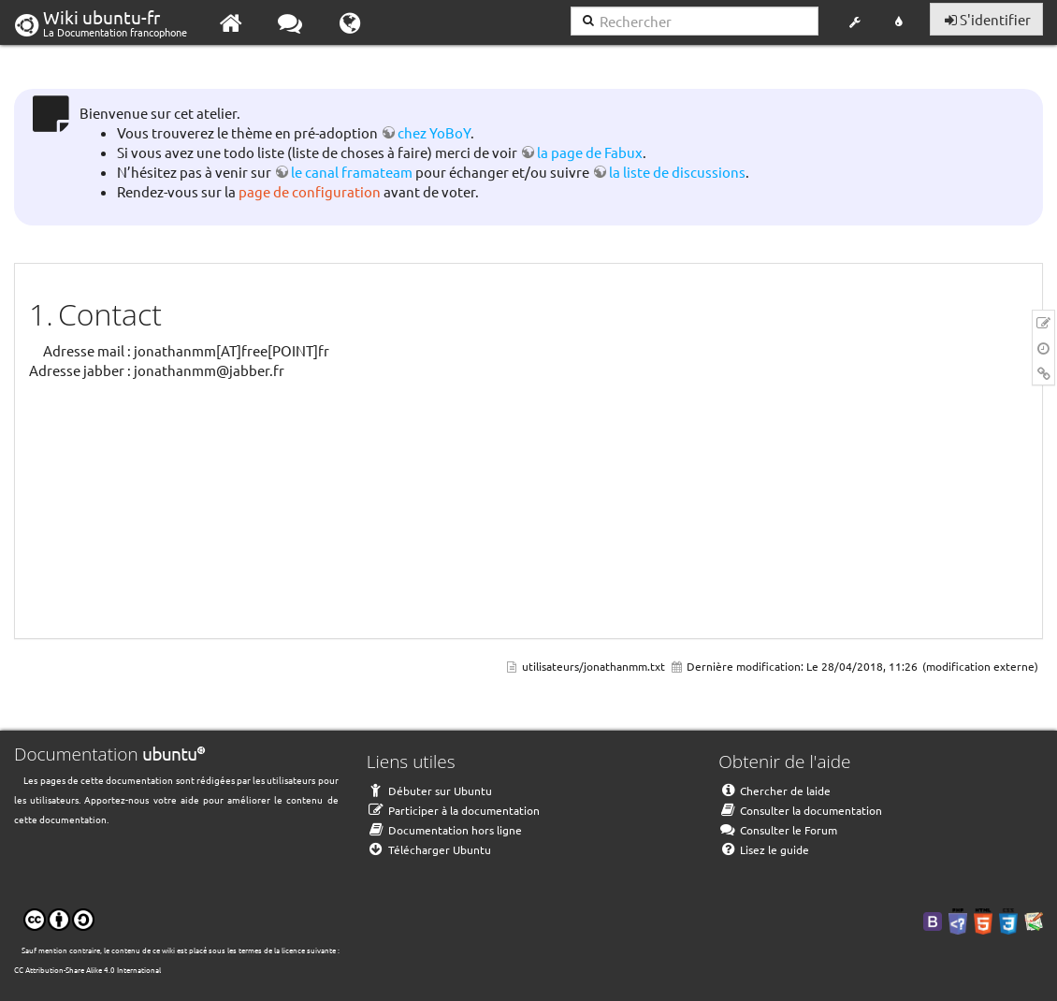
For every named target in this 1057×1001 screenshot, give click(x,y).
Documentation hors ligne (444, 829)
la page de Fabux (590, 152)
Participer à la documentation (453, 810)
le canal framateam (352, 172)
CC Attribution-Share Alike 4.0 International (87, 969)
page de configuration (310, 191)
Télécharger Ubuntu (429, 849)
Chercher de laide (774, 790)
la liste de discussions (677, 172)
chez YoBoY (434, 132)
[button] (854, 22)
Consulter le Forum (777, 829)
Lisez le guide (763, 849)
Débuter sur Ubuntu (429, 790)
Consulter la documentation (800, 810)
